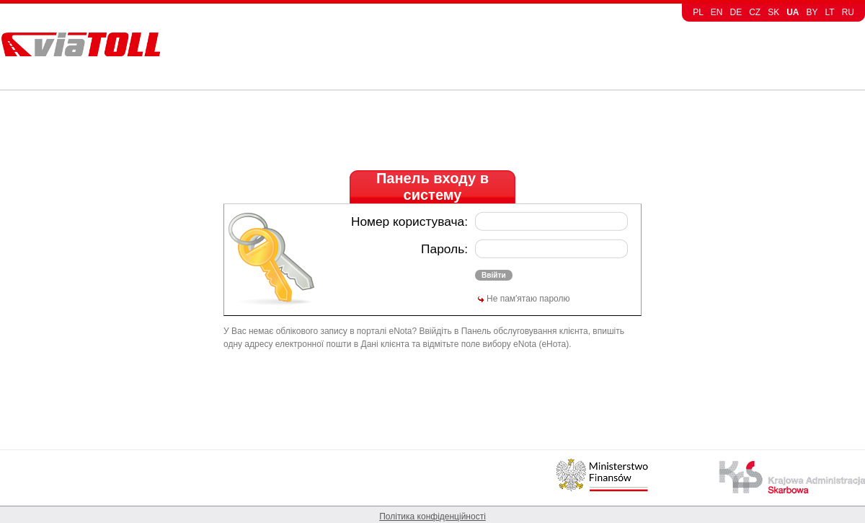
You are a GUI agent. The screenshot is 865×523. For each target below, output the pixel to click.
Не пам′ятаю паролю (528, 299)
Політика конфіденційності (432, 516)
